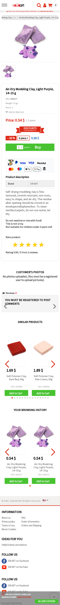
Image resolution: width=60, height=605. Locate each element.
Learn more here (24, 597)
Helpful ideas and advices (14, 544)
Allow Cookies (46, 601)
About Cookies (9, 529)
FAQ (23, 517)
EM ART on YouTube (15, 567)
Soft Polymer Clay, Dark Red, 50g (16, 377)
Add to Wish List (15, 112)
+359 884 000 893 (46, 11)
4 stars (35, 244)
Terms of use (8, 525)
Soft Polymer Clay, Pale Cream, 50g (44, 377)
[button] (12, 397)
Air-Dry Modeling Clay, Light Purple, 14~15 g (16, 467)
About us (6, 517)
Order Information (30, 521)
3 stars (28, 244)
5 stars (41, 244)
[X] (3, 594)
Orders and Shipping (31, 525)
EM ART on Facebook (15, 561)
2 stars (22, 244)
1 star (15, 244)
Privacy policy (8, 521)
